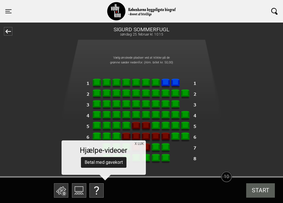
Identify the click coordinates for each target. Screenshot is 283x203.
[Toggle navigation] (8, 11)
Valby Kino (71, 6)
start (260, 190)
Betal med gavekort (104, 162)
